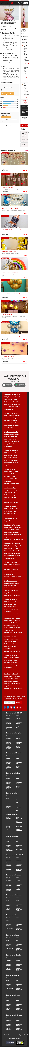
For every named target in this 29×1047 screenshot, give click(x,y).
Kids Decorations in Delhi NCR (11, 401)
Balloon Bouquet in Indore (10, 585)
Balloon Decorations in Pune (10, 478)
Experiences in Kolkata (11, 450)
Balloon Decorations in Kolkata (11, 460)
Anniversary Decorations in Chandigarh (13, 632)
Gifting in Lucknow (8, 574)
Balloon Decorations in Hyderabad (12, 553)
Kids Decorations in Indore (10, 588)
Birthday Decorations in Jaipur (11, 508)
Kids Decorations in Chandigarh (11, 625)
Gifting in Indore (7, 593)
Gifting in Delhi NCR (8, 409)
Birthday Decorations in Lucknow (12, 564)
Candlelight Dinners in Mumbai (11, 444)
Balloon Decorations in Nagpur (11, 665)
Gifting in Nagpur (8, 667)
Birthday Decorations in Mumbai (11, 434)
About (5, 1035)
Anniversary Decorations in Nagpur (12, 669)
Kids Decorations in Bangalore (11, 420)
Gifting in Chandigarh (9, 630)
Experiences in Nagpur (11, 655)
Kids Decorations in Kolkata (10, 457)
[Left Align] (2, 93)
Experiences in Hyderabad (12, 543)
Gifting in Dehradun (8, 686)
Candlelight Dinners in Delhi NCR (11, 406)
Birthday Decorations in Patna (11, 601)
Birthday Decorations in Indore (11, 583)
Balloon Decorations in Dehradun (12, 683)
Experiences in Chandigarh (12, 618)
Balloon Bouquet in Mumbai (10, 436)
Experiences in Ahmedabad (12, 525)
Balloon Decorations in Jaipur (11, 516)
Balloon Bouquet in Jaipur (10, 511)
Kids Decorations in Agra (10, 495)
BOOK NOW (25, 125)
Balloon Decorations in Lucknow (11, 571)
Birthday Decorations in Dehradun (12, 676)
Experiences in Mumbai (11, 432)
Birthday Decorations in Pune (11, 471)
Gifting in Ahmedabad (9, 537)
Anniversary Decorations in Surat (11, 651)
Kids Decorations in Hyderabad (11, 550)
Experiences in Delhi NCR (12, 394)
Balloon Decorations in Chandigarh (12, 627)
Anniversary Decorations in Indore (12, 595)
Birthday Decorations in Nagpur (11, 657)
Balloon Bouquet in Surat (10, 641)
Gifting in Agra (7, 499)
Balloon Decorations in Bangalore (12, 423)
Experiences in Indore (10, 581)
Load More (9, 126)
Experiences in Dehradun (11, 674)
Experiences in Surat (10, 637)
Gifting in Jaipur (7, 521)
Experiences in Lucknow (11, 562)
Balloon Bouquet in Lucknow (10, 567)
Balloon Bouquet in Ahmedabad (11, 529)
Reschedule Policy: (25, 140)
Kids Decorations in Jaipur (10, 513)
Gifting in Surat (7, 648)
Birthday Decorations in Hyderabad (12, 546)
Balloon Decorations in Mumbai (11, 441)
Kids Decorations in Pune (10, 476)
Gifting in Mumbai (8, 446)
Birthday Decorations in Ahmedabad (12, 527)
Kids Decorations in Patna (10, 606)
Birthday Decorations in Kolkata (11, 452)
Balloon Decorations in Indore (11, 590)
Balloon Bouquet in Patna (10, 604)
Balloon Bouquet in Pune (10, 474)
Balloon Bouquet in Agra (9, 492)
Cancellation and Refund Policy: (25, 134)
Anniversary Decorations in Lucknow (12, 576)
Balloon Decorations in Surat (10, 646)
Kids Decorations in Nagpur (10, 662)
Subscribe (18, 702)
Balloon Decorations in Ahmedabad (12, 534)
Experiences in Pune (10, 469)
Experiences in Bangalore (11, 413)
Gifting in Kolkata (8, 465)
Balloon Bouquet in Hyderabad (11, 548)
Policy (24, 1035)
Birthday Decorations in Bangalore (12, 415)
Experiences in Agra (10, 488)
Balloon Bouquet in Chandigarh (11, 623)
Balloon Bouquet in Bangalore (11, 418)
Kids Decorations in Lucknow (11, 569)
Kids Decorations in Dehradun (11, 681)
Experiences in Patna (10, 599)
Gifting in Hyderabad (9, 558)
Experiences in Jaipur (10, 506)
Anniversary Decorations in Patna (12, 614)
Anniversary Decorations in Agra (11, 502)
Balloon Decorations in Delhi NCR (12, 404)
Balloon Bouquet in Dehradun (11, 678)
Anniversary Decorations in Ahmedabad (13, 539)
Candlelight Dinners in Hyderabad (12, 555)
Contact (10, 1035)
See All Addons (25, 102)
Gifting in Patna (7, 611)
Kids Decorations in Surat (10, 644)
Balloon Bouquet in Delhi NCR (11, 399)
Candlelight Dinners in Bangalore (11, 425)
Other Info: (23, 145)
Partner (15, 1035)
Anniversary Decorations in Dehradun (13, 688)
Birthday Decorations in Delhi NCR (12, 397)
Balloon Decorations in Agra (10, 497)
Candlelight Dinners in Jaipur (10, 518)
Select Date (23, 118)
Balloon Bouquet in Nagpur (10, 660)
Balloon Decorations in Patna (11, 609)
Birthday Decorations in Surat (11, 639)
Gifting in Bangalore (8, 427)
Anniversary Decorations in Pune (11, 483)
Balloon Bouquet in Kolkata (10, 455)
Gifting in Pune (7, 481)
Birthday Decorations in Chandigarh (12, 620)
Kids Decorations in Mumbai (10, 439)
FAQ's (20, 1035)
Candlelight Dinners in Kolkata (11, 462)
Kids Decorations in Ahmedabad (11, 532)
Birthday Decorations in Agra (11, 490)
